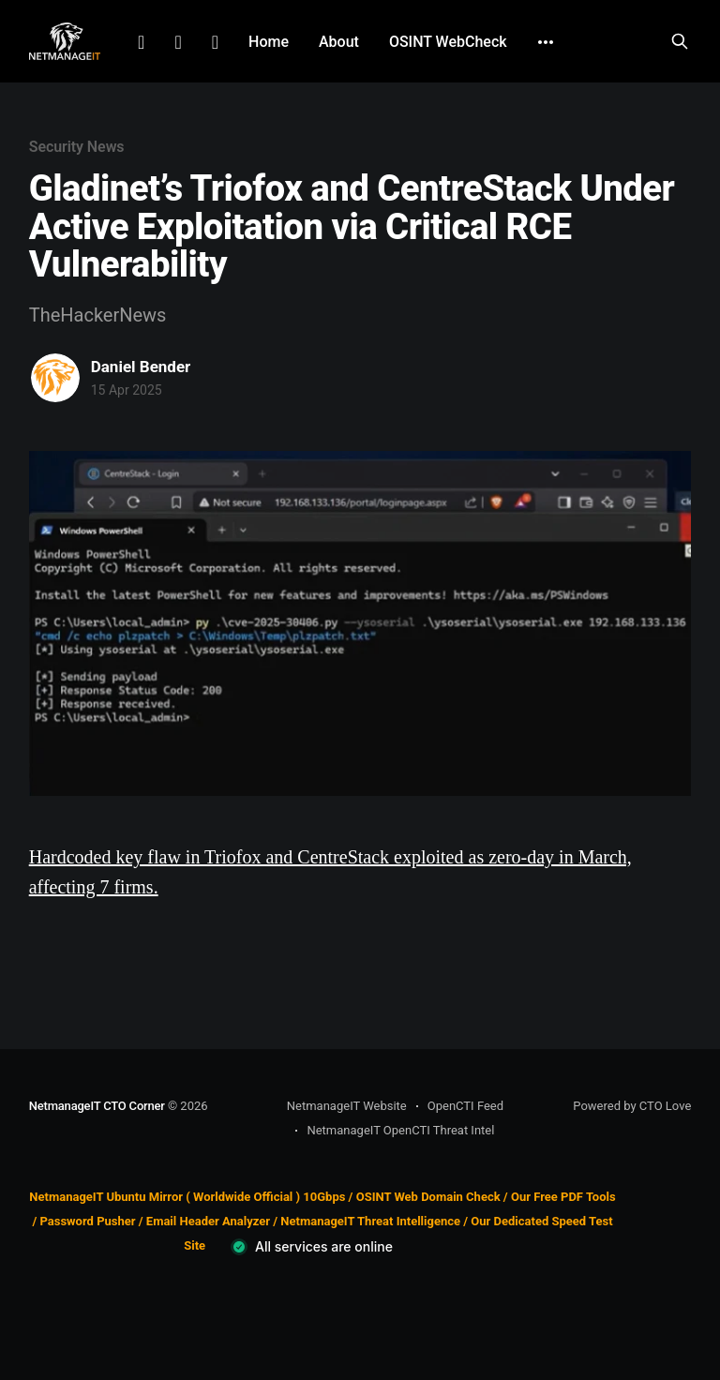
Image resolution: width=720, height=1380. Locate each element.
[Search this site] (680, 41)
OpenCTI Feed (465, 1106)
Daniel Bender (141, 366)
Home (268, 42)
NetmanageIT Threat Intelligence (370, 1221)
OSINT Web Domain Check (428, 1197)
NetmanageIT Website (347, 1106)
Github (215, 42)
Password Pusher (87, 1221)
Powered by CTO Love (632, 1106)
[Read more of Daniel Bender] (55, 378)
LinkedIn (141, 42)
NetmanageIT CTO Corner (97, 1106)
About (339, 42)
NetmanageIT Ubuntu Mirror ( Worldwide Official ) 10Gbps (187, 1197)
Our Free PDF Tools (563, 1197)
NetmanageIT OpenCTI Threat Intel (400, 1130)
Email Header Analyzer (208, 1221)
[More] (546, 42)
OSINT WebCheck (448, 42)
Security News (77, 147)
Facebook (177, 42)
